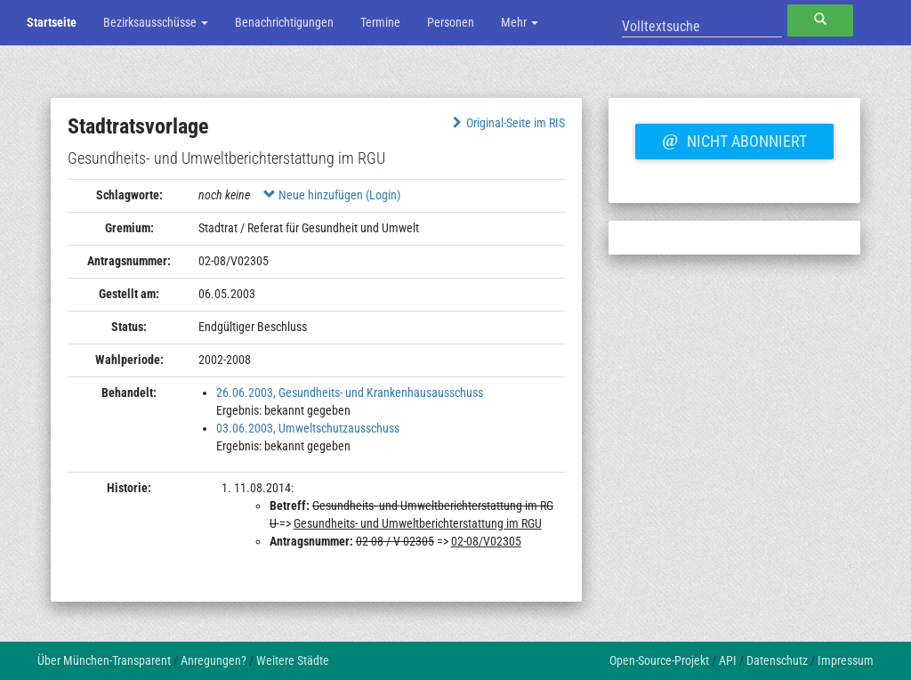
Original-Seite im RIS (506, 123)
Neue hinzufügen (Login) (331, 195)
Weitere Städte (292, 660)
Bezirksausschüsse (155, 22)
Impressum (846, 660)
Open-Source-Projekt (659, 660)
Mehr (519, 22)
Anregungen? (213, 660)
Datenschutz (777, 660)
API (728, 660)
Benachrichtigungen (284, 22)
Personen (450, 22)
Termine (380, 22)
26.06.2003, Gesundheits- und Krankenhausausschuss (349, 392)
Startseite (52, 22)
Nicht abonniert (734, 138)
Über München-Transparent (104, 660)
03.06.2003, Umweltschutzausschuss (307, 428)
